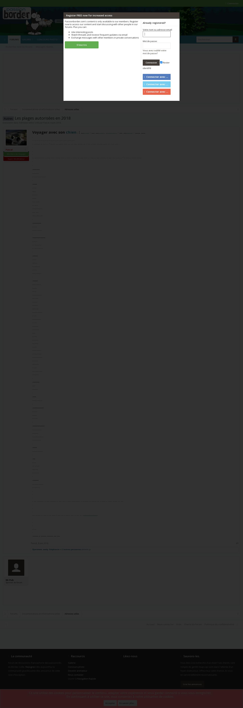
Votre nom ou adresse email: (157, 29)
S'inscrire (82, 44)
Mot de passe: (150, 41)
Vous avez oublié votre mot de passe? (154, 52)
